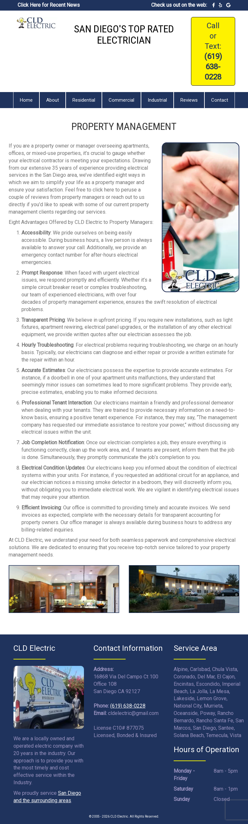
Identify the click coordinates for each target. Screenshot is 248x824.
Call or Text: (213, 51)
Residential (83, 100)
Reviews (189, 100)
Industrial (157, 100)
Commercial (121, 100)
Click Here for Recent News (49, 5)
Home (26, 100)
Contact (219, 100)
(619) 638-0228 (127, 706)
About (52, 100)
